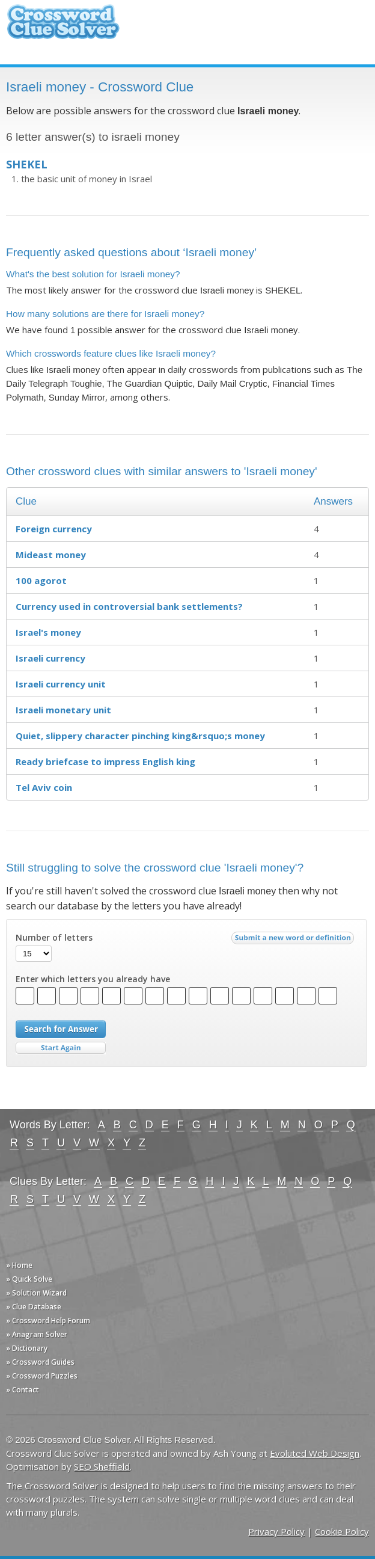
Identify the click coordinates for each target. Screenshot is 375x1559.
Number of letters (54, 937)
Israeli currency (50, 658)
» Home (19, 1265)
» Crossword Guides (40, 1362)
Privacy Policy (276, 1531)
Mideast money (51, 555)
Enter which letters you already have (93, 979)
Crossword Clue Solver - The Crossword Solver (63, 27)
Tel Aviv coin (44, 787)
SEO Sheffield (102, 1466)
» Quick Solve (29, 1279)
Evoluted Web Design (314, 1453)
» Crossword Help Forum (48, 1320)
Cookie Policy (342, 1531)
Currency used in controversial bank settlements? (129, 606)
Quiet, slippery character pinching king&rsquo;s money (140, 736)
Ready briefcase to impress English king (105, 761)
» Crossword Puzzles (42, 1376)
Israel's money (48, 632)
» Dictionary (26, 1348)
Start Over (61, 1048)
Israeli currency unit (61, 684)
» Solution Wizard (36, 1293)
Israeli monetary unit (63, 710)
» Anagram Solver (36, 1334)
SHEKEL (26, 164)
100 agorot (41, 580)
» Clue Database (33, 1307)
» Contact (22, 1390)
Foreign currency (54, 529)
